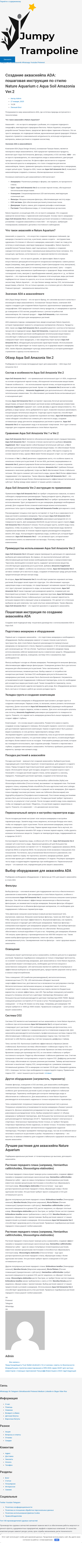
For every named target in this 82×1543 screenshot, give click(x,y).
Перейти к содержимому (10, 1)
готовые (47, 1073)
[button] (41, 1297)
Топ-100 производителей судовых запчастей (19, 1521)
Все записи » (14, 1362)
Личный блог (16, 107)
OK (57, 1540)
